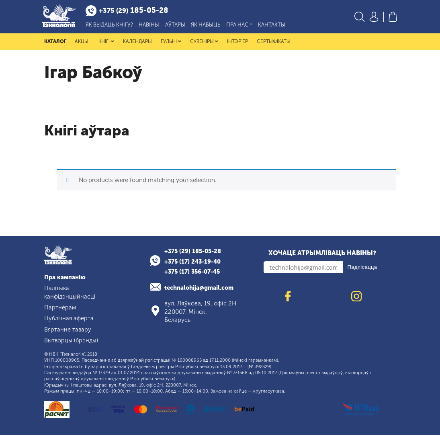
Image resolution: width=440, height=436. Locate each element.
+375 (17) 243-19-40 (194, 262)
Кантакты (274, 26)
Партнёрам (60, 309)
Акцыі (82, 43)
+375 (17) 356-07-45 (194, 273)
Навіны (151, 26)
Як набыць (208, 26)
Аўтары (177, 26)
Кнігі (106, 43)
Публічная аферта (70, 319)
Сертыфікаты (273, 43)
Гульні (171, 43)
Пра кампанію (65, 278)
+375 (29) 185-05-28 (194, 252)
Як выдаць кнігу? (111, 26)
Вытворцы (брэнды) (71, 341)
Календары (137, 43)
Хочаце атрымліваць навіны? (322, 254)
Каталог (55, 43)
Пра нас (242, 25)
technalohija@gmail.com (200, 289)
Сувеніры (204, 43)
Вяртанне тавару (68, 330)
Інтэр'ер (237, 43)
